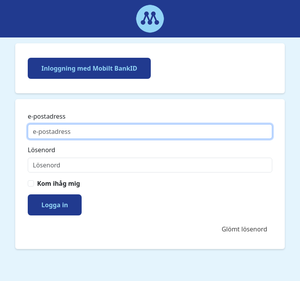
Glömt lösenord (244, 229)
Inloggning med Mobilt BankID (89, 68)
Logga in (54, 205)
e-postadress (47, 116)
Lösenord (41, 150)
